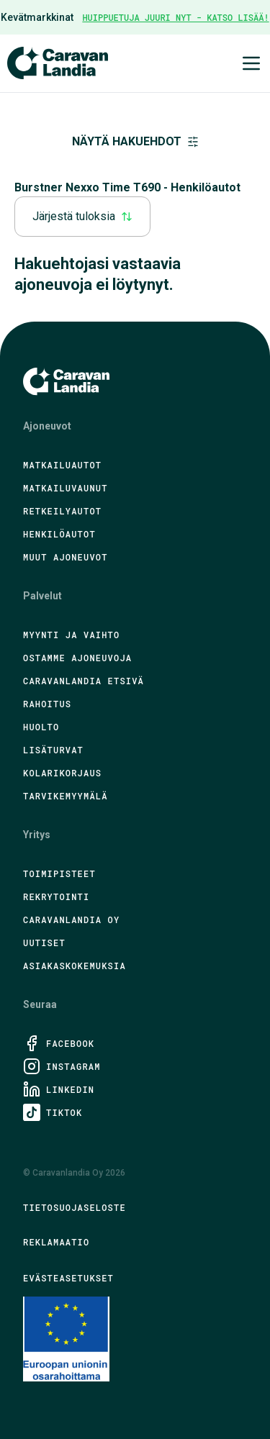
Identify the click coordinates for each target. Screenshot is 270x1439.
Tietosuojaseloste (74, 1207)
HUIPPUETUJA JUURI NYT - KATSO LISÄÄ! (175, 17)
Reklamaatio (56, 1242)
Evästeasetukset (68, 1278)
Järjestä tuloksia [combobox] (82, 216)
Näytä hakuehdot (135, 141)
